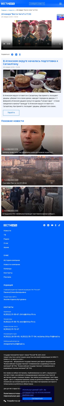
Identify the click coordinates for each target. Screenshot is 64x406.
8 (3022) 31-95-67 (11, 314)
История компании (12, 260)
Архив (6, 247)
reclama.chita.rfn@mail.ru (48, 337)
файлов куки (27, 395)
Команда (7, 269)
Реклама (7, 277)
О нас (6, 243)
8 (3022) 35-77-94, (29, 337)
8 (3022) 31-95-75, (11, 322)
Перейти (11, 113)
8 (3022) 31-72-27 (11, 329)
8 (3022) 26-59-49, (12, 337)
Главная (4, 10)
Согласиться (37, 398)
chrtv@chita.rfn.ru (28, 314)
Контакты (8, 273)
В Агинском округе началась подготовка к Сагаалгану (30, 62)
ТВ (5, 235)
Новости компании (12, 264)
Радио (6, 239)
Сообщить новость (37, 3)
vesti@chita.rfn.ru (27, 322)
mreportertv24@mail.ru (14, 344)
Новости (11, 10)
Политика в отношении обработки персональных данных (19, 395)
